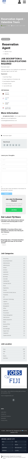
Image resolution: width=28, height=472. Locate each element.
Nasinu (4, 355)
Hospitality (5, 294)
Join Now (14, 210)
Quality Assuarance (7, 319)
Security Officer (6, 324)
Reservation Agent (7, 135)
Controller (5, 278)
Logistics (5, 301)
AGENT (3, 27)
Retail (4, 321)
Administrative (6, 265)
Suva (4, 349)
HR (4, 297)
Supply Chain (6, 330)
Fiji (3, 353)
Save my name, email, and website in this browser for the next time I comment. (13, 189)
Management (6, 306)
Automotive (5, 274)
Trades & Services (7, 335)
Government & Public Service (9, 292)
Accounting (5, 258)
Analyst (5, 267)
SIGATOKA (5, 358)
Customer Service (7, 283)
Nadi (6, 99)
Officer (4, 308)
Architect (5, 269)
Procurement (6, 312)
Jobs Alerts (3, 412)
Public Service (6, 317)
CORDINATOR (6, 281)
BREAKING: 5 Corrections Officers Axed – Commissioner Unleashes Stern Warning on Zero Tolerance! (12, 231)
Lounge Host (6, 303)
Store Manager (6, 328)
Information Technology (8, 299)
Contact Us (3, 414)
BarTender (5, 276)
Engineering (5, 288)
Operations (5, 310)
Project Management (7, 315)
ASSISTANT (5, 272)
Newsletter (3, 418)
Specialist (5, 326)
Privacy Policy (4, 420)
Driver (4, 285)
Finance (5, 290)
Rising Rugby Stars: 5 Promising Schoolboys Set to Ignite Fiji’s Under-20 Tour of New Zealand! (12, 241)
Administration (6, 263)
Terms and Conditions (6, 416)
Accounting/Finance (7, 260)
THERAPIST (5, 333)
